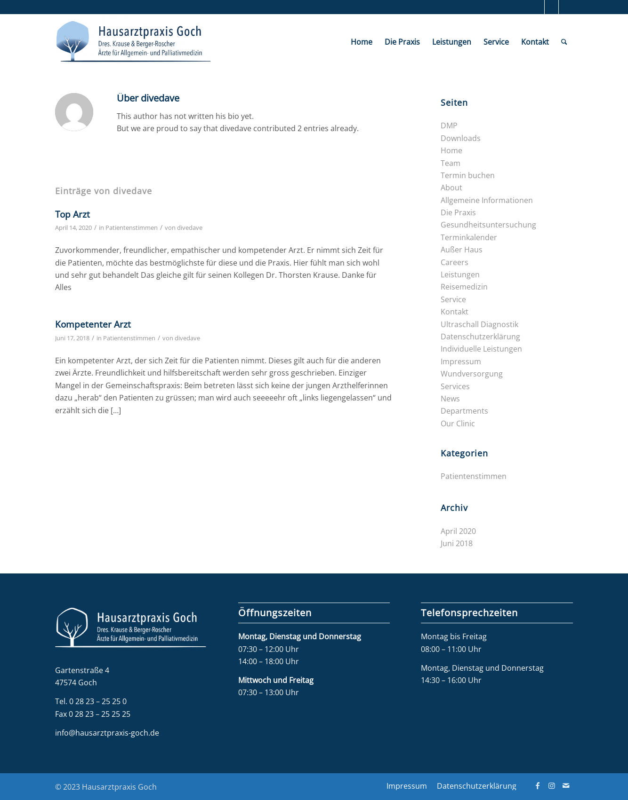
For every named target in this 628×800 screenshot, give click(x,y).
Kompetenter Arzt (93, 324)
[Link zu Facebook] (537, 7)
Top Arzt (72, 214)
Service (453, 299)
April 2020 (458, 531)
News (450, 398)
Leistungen (460, 274)
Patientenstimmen (131, 227)
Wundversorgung (472, 374)
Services (455, 386)
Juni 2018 (457, 543)
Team (450, 163)
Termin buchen (468, 175)
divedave (189, 227)
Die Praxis (458, 212)
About (451, 187)
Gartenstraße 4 (82, 670)
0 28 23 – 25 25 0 (98, 701)
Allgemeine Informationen (487, 200)
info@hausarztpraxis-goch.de (107, 733)
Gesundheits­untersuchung (488, 225)
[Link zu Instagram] (551, 7)
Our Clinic (458, 423)
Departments (464, 411)
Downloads (461, 138)
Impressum (461, 361)
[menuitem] (361, 42)
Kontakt (454, 311)
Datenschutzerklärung (480, 336)
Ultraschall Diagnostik (479, 324)
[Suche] (564, 42)
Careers (454, 262)
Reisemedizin (464, 287)
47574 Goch (76, 682)
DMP (449, 125)
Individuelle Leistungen (481, 349)
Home (451, 150)
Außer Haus (462, 249)
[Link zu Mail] (566, 7)
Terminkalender (469, 237)
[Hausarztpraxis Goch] (133, 42)
